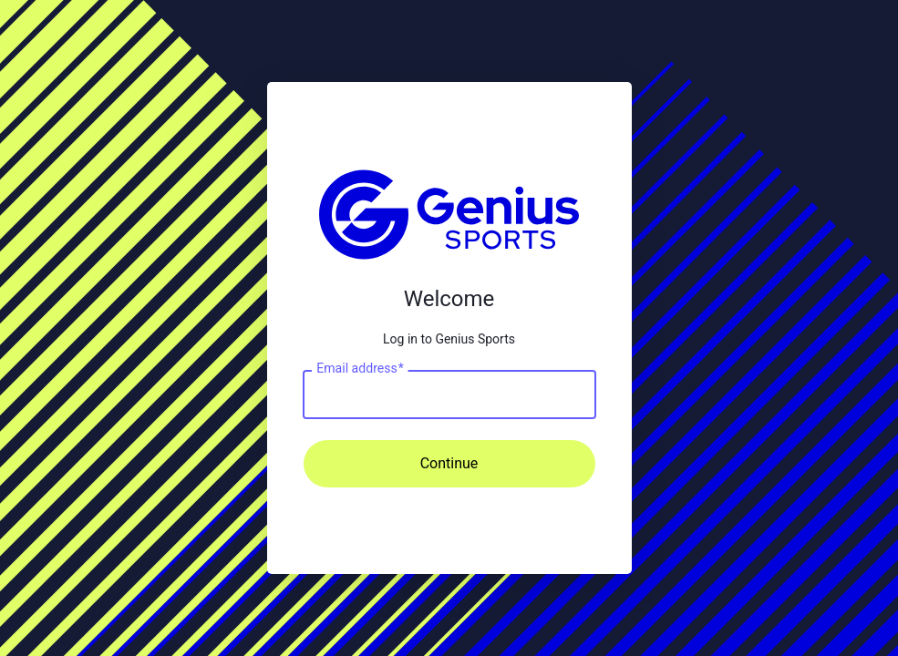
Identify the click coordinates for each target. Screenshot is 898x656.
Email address (359, 368)
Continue (449, 463)
